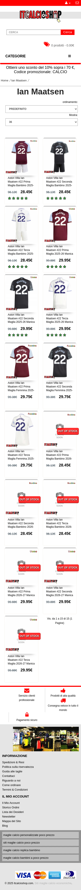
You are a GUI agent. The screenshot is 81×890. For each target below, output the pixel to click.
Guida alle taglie (12, 771)
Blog (5, 825)
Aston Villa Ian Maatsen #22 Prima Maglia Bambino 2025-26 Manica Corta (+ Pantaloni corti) (21, 185)
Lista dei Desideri (13, 812)
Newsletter (8, 816)
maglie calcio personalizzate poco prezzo (28, 835)
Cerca (67, 32)
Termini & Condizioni (15, 789)
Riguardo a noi (11, 780)
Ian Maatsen (19, 80)
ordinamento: (70, 102)
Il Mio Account (11, 802)
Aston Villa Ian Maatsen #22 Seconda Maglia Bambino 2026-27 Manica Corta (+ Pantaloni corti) (21, 527)
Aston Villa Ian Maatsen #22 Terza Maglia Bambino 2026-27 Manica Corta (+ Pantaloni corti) (59, 527)
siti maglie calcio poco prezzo (21, 842)
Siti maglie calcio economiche (53, 883)
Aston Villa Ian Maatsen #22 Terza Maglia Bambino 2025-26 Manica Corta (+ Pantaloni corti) (21, 253)
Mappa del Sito (11, 821)
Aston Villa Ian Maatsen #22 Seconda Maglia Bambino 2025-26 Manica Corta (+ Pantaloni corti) (59, 185)
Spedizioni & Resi (13, 762)
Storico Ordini (10, 807)
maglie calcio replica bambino (21, 850)
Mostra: (73, 115)
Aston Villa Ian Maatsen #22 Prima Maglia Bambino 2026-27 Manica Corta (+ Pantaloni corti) (59, 458)
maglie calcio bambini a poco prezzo (26, 857)
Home (4, 80)
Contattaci (8, 776)
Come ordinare (11, 785)
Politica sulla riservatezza (18, 766)
